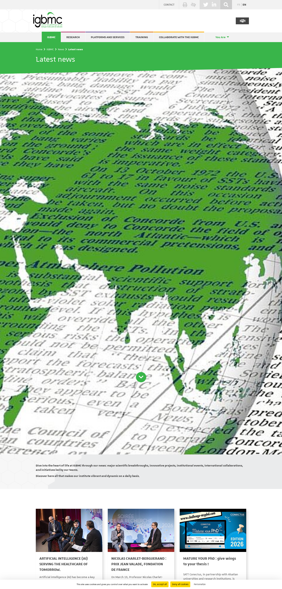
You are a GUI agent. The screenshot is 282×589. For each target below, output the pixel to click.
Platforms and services (107, 37)
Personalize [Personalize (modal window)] (200, 584)
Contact (169, 4)
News (61, 49)
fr (238, 4)
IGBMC (51, 37)
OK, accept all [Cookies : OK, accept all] (160, 584)
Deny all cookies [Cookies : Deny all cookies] (180, 584)
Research (73, 37)
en (244, 4)
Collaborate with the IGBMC (179, 37)
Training (141, 37)
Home (39, 49)
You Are (220, 37)
